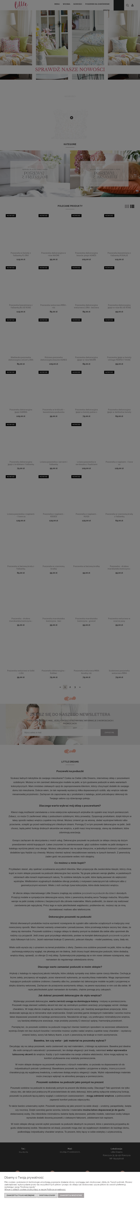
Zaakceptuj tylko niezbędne (20, 1195)
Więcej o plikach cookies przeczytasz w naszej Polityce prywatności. (35, 1189)
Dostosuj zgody (47, 1195)
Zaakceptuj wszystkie (71, 1195)
